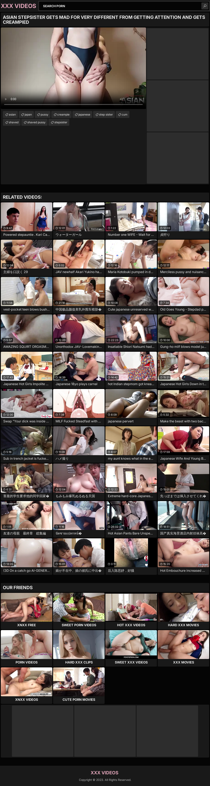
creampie (63, 114)
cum (124, 114)
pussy (44, 114)
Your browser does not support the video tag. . (73, 68)
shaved (13, 122)
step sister (106, 114)
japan (28, 114)
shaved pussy (36, 122)
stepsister (60, 122)
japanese (84, 114)
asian (12, 114)
